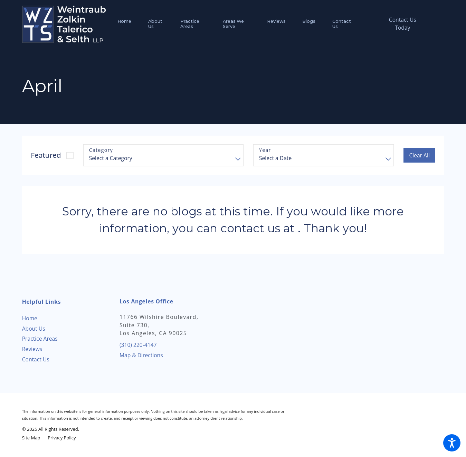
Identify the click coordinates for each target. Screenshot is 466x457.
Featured (46, 155)
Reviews (32, 349)
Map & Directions (141, 355)
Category (101, 150)
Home (29, 318)
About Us (33, 328)
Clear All (419, 155)
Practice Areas (40, 338)
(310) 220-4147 (138, 345)
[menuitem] (128, 24)
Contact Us (35, 359)
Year (265, 150)
